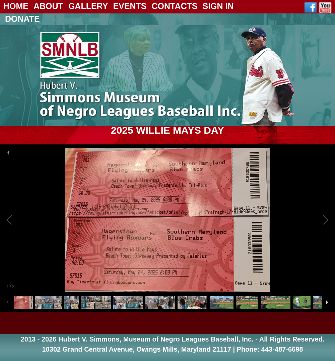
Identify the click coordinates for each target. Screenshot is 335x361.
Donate (22, 19)
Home (15, 6)
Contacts (174, 6)
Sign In (217, 6)
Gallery (88, 6)
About (48, 6)
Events (129, 6)
